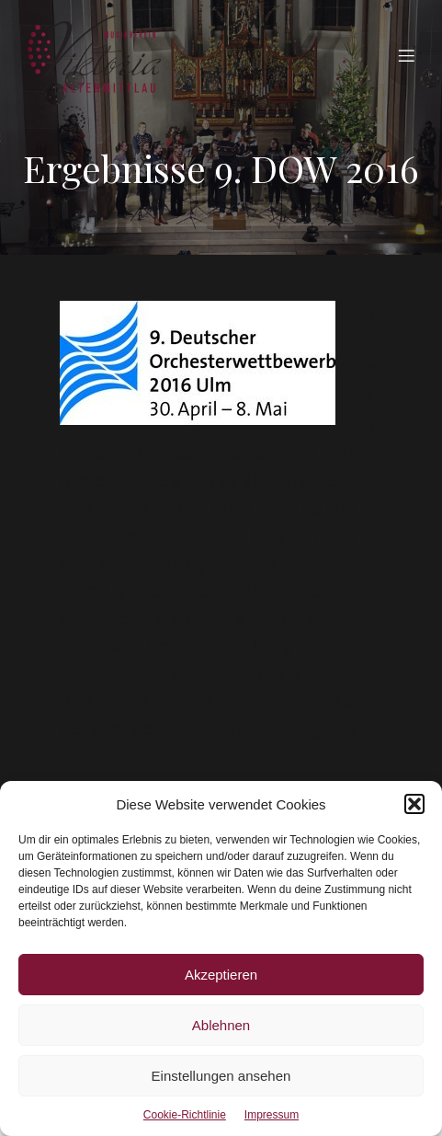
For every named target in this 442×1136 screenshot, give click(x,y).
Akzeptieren (221, 974)
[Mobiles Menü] (406, 55)
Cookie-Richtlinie (184, 1114)
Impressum (271, 1114)
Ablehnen (221, 1025)
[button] (414, 804)
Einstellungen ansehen (221, 1076)
